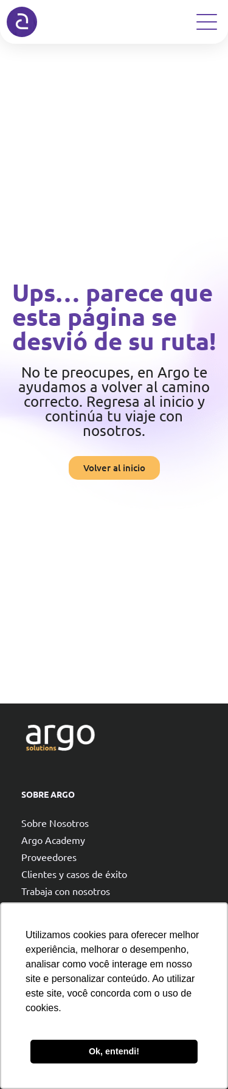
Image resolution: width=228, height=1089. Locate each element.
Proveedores (49, 857)
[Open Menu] (206, 21)
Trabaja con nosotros (65, 891)
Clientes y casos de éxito (74, 874)
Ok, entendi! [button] (114, 1051)
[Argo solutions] (22, 22)
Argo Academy (53, 840)
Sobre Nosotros (55, 823)
